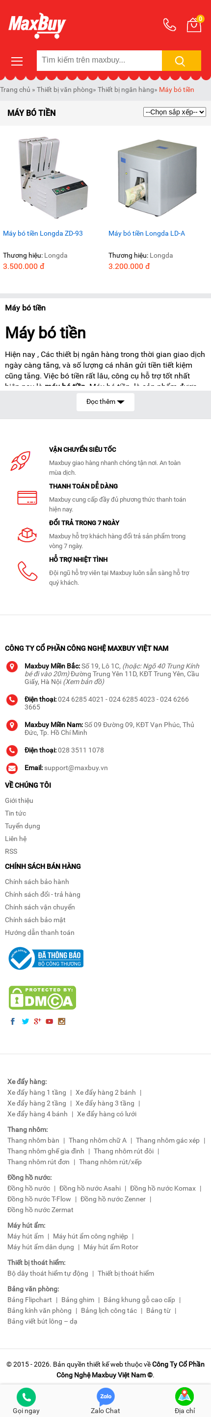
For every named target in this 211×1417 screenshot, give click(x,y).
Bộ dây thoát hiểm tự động (47, 1273)
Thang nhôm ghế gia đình (45, 1151)
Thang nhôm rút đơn (38, 1162)
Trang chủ (15, 89)
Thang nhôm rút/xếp (110, 1162)
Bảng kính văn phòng (39, 1310)
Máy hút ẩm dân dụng (40, 1247)
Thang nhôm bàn (33, 1140)
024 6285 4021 (81, 699)
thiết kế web (105, 1364)
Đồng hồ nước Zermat (40, 1210)
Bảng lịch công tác (109, 1310)
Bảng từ (158, 1310)
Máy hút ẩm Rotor (110, 1247)
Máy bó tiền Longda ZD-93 (43, 233)
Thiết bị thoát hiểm (126, 1273)
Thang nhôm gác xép (168, 1140)
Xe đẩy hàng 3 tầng (105, 1103)
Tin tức (15, 813)
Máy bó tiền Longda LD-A (146, 233)
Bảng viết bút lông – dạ (42, 1321)
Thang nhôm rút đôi (124, 1151)
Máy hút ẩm (25, 1236)
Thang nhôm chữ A (98, 1140)
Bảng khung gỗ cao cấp (139, 1300)
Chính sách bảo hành (37, 882)
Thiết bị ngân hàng (126, 89)
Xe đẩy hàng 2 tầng (36, 1103)
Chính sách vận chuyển (40, 907)
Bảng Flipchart (29, 1300)
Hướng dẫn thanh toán (40, 932)
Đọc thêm (105, 400)
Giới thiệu (19, 800)
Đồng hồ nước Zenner (113, 1199)
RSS (11, 851)
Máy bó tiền (176, 89)
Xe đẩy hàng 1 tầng (36, 1092)
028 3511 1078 (81, 750)
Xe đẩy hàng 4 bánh (37, 1114)
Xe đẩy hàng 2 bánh (106, 1092)
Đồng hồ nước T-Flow (39, 1199)
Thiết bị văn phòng (65, 89)
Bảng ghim (77, 1300)
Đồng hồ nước (28, 1188)
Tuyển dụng (22, 826)
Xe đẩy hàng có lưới (106, 1114)
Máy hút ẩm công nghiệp (90, 1236)
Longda (56, 255)
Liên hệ (15, 838)
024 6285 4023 (132, 699)
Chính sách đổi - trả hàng (42, 894)
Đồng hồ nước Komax (163, 1188)
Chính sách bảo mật (35, 920)
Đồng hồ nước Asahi (90, 1188)
